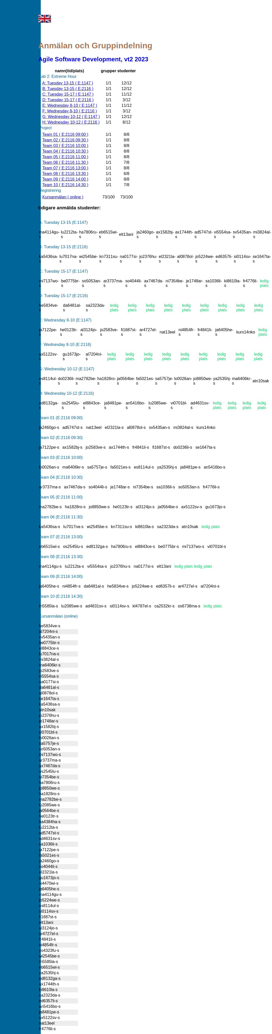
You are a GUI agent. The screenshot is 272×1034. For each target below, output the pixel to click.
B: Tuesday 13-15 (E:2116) (63, 247)
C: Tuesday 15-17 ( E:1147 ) (67, 94)
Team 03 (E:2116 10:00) (61, 457)
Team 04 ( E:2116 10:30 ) (65, 151)
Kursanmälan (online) (58, 616)
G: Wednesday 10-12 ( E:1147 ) (71, 116)
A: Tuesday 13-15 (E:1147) (63, 222)
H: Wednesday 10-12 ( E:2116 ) (71, 122)
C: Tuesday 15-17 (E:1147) (63, 271)
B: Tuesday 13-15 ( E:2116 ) (67, 88)
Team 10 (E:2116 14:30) (61, 596)
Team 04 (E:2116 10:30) (61, 477)
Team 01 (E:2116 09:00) (61, 418)
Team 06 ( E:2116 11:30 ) (65, 162)
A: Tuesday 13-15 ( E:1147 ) (67, 83)
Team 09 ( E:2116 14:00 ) (65, 179)
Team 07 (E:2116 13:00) (61, 537)
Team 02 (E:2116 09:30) (61, 437)
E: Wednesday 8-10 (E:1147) (65, 320)
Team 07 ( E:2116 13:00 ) (65, 168)
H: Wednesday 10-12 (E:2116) (66, 393)
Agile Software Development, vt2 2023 (93, 59)
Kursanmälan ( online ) (62, 197)
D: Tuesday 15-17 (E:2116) (63, 296)
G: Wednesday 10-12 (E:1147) (66, 369)
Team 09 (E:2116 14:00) (61, 576)
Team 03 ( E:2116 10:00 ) (65, 145)
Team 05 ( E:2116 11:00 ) (65, 157)
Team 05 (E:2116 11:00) (61, 497)
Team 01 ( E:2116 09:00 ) (65, 134)
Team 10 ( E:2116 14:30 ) (65, 185)
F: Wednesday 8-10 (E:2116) (65, 344)
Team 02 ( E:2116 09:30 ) (65, 140)
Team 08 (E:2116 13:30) (61, 557)
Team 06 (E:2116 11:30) (61, 517)
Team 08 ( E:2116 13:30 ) (65, 173)
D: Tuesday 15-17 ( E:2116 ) (67, 100)
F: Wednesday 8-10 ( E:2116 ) (69, 111)
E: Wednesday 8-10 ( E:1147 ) (69, 105)
